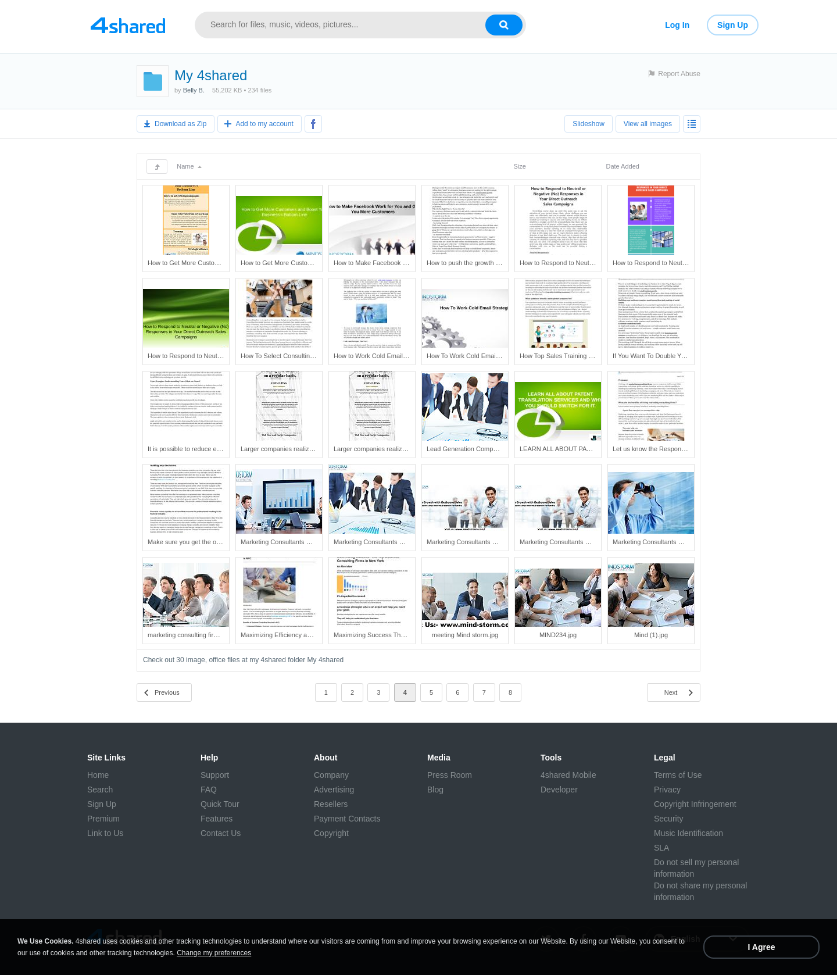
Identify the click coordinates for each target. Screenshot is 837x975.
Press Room (449, 775)
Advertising (334, 789)
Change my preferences (214, 953)
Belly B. (194, 90)
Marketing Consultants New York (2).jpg (390, 541)
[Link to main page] (128, 25)
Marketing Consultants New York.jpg (664, 541)
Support (215, 775)
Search (100, 789)
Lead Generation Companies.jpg (472, 448)
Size (519, 166)
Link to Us (105, 833)
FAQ (209, 789)
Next (671, 692)
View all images (648, 124)
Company (331, 775)
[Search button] (504, 25)
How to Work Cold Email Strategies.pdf (389, 355)
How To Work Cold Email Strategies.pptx (484, 355)
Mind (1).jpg (651, 634)
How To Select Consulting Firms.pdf (291, 355)
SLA (661, 847)
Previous (167, 692)
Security (669, 818)
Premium (103, 818)
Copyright (331, 833)
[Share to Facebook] (313, 124)
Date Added (622, 166)
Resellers (331, 804)
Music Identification (688, 833)
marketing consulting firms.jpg (190, 634)
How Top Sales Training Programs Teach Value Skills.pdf (600, 355)
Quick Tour (220, 804)
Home (98, 775)
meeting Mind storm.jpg (465, 634)
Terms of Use (678, 775)
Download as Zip (180, 124)
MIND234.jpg (558, 634)
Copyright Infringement (695, 804)
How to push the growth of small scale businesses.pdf (503, 262)
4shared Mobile (568, 775)
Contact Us (221, 833)
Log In (677, 25)
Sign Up (732, 25)
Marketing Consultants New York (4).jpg (576, 541)
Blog (435, 789)
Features (217, 818)
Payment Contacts (347, 818)
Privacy (667, 789)
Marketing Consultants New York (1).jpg (297, 541)
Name (189, 166)
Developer (559, 789)
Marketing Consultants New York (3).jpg (483, 541)
